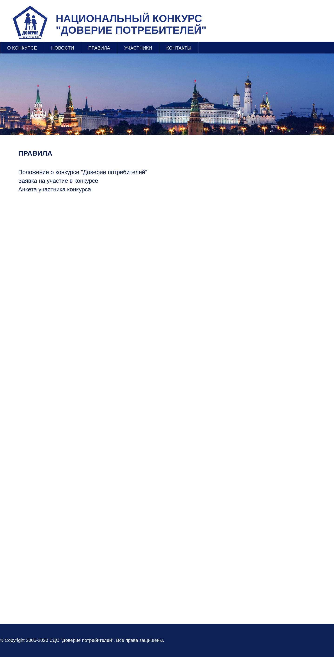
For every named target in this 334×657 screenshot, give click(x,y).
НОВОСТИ (62, 47)
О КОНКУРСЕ (22, 47)
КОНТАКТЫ (178, 47)
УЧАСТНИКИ (138, 47)
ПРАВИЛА (99, 47)
